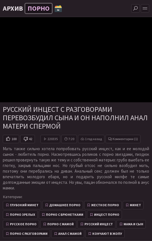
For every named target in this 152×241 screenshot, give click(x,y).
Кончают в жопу (107, 233)
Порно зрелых (22, 214)
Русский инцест (98, 224)
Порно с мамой (60, 224)
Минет (135, 205)
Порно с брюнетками (64, 214)
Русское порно (23, 224)
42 (30, 139)
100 (14, 139)
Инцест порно (106, 214)
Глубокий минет (24, 205)
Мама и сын (133, 224)
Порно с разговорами (29, 233)
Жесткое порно (105, 205)
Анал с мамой (70, 233)
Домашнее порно (65, 205)
